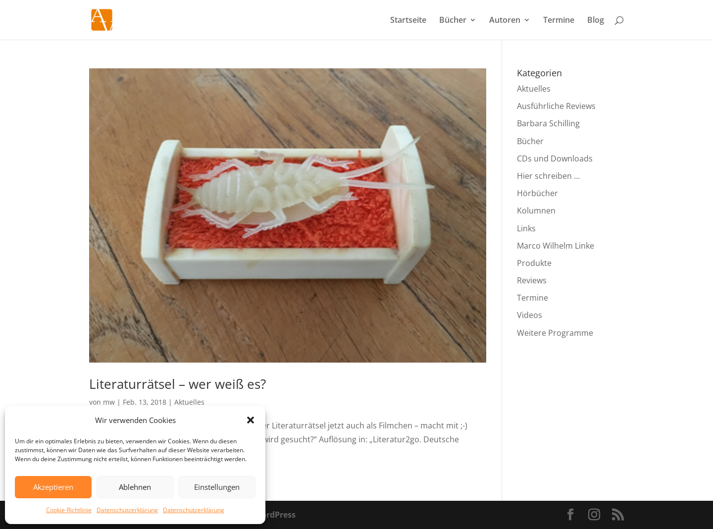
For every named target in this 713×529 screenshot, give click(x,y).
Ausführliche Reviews (556, 106)
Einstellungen (217, 487)
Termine (558, 20)
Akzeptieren (53, 487)
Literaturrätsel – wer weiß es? (177, 384)
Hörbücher (537, 193)
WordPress (275, 514)
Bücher (452, 20)
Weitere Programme (555, 332)
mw (109, 402)
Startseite (408, 20)
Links (526, 228)
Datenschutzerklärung (127, 510)
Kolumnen (536, 210)
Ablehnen (135, 487)
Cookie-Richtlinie (69, 510)
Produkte (534, 263)
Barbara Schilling (548, 123)
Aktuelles (189, 402)
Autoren (504, 20)
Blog (595, 20)
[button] (250, 420)
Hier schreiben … (548, 175)
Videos (529, 315)
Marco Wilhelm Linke (555, 245)
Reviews (532, 280)
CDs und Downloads (555, 158)
